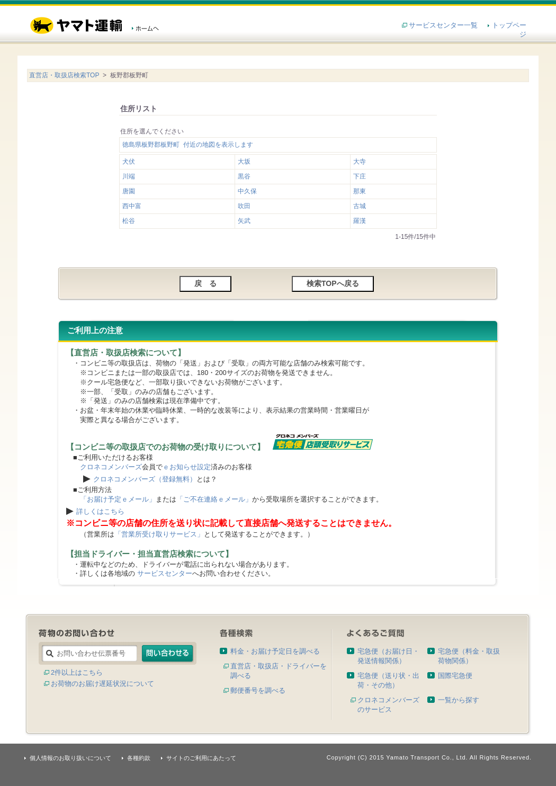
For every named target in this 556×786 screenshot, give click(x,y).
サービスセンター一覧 (443, 25)
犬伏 (128, 161)
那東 (359, 191)
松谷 (128, 221)
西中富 (131, 206)
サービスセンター (164, 573)
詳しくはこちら (100, 511)
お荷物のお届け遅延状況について (102, 683)
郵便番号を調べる (257, 690)
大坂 (244, 161)
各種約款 (138, 758)
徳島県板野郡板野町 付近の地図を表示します (187, 144)
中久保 (247, 191)
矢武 (244, 221)
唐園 (128, 191)
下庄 (359, 176)
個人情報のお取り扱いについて (70, 758)
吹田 (244, 206)
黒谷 (244, 176)
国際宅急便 (455, 676)
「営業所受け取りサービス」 (159, 534)
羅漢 (359, 221)
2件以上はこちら (77, 672)
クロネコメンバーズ (111, 467)
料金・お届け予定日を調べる (275, 651)
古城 (359, 206)
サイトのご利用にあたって (201, 758)
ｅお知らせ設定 (187, 467)
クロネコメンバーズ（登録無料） (144, 479)
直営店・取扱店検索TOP (64, 75)
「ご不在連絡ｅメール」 (214, 499)
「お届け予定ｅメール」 (118, 499)
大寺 (359, 161)
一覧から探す (458, 700)
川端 (128, 176)
